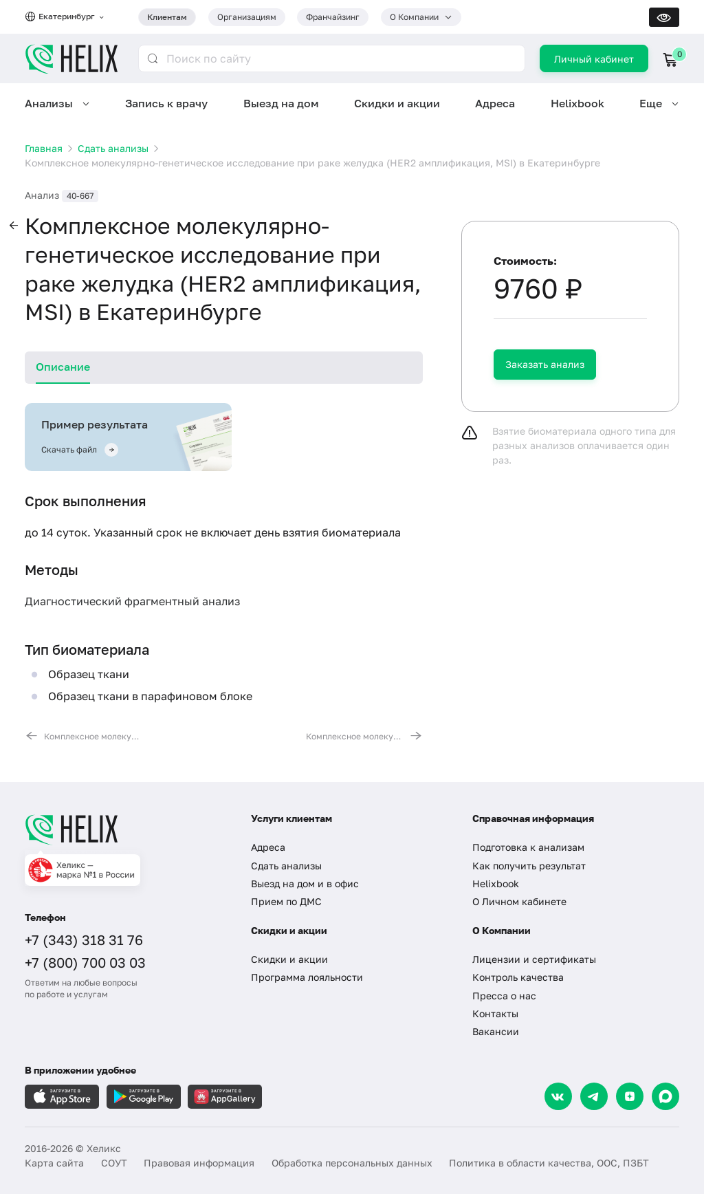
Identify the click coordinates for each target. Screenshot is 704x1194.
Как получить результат (529, 865)
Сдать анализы (286, 865)
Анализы (49, 103)
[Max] (665, 1096)
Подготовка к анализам (528, 847)
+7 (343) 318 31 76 (84, 939)
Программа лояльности (307, 977)
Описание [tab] (63, 366)
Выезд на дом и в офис (305, 883)
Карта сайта (54, 1163)
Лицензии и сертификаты (534, 959)
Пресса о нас (504, 995)
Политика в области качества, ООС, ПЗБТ (549, 1163)
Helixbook (577, 103)
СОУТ (114, 1163)
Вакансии (495, 1031)
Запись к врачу (166, 103)
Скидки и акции (397, 103)
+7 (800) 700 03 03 (85, 962)
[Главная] (126, 829)
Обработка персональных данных (352, 1163)
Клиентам (167, 17)
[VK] (558, 1096)
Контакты (495, 1013)
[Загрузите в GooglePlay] (144, 1097)
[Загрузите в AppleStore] (62, 1097)
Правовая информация (199, 1163)
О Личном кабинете (519, 901)
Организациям (246, 17)
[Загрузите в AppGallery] (225, 1097)
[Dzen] (630, 1096)
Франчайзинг (333, 17)
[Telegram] (594, 1096)
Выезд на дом (281, 103)
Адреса (495, 103)
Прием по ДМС (286, 901)
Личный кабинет (594, 59)
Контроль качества (518, 977)
